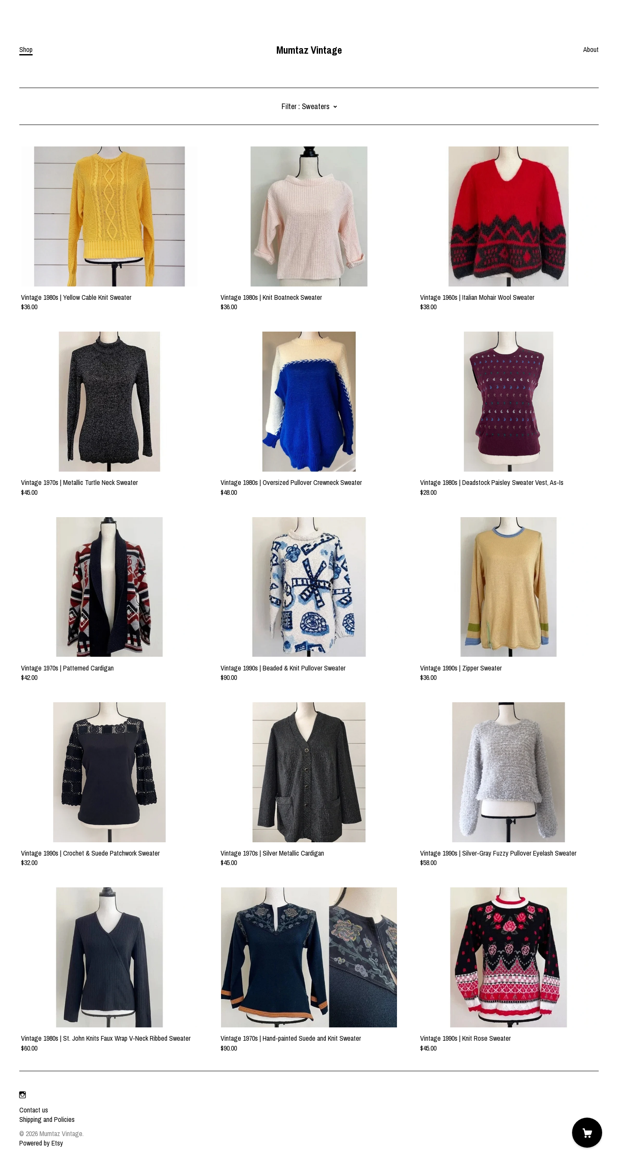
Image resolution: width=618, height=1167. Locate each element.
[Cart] (587, 1133)
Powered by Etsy (41, 1143)
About (591, 49)
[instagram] (22, 1095)
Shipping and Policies (47, 1119)
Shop (26, 49)
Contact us (33, 1110)
